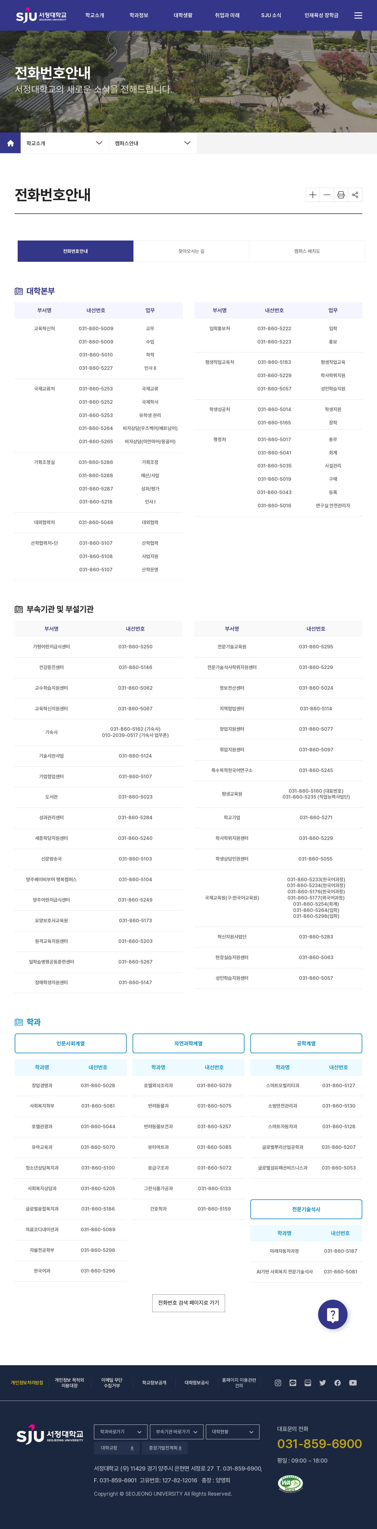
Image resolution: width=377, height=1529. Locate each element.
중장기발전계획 (165, 1448)
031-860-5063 (316, 957)
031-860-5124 (135, 756)
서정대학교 (41, 15)
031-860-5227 (96, 368)
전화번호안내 (75, 251)
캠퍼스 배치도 (307, 251)
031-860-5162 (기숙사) (135, 729)
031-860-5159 (214, 1209)
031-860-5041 (274, 453)
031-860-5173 (135, 920)
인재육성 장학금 (322, 15)
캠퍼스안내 (126, 143)
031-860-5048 (96, 522)
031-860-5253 (96, 389)
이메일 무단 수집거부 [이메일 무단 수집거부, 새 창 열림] (112, 1383)
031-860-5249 (135, 900)
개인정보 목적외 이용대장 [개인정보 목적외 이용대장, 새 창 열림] (69, 1383)
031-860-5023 (135, 797)
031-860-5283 (316, 937)
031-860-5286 (96, 462)
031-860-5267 (135, 962)
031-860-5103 (135, 859)
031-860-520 (134, 941)
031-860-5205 (98, 1188)
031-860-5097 (316, 750)
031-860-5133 (214, 1188)
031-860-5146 (135, 667)
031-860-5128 (338, 1126)
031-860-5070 (98, 1147)
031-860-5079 (214, 1085)
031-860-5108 (96, 556)
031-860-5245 (316, 770)
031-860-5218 (96, 502)
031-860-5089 (98, 1229)
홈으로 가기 (10, 143)
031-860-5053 (339, 1168)
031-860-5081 (98, 1106)
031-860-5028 (98, 1085)
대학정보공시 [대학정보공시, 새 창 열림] (197, 1383)
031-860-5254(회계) (316, 904)
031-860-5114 (316, 709)
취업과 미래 (227, 15)
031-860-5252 (96, 402)
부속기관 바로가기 (173, 1432)
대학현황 (220, 1432)
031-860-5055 (315, 859)
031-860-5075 (214, 1106)
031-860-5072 (214, 1168)
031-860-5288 (96, 475)
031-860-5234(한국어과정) (316, 885)
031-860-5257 (214, 1126)
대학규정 (117, 1448)
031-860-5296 (98, 1250)
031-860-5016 (274, 505)
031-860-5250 (135, 647)
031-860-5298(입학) (316, 916)
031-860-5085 (214, 1147)
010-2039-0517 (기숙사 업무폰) (135, 735)
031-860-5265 (96, 441)
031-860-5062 (135, 688)
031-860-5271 (316, 817)
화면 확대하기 (313, 195)
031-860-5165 (274, 423)
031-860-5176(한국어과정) (316, 891)
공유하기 (355, 195)
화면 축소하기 (327, 195)
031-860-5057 (274, 389)
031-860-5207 (339, 1147)
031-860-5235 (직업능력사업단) (316, 797)
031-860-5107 (96, 543)
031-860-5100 (98, 1168)
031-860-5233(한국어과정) (316, 879)
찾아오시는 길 (191, 251)
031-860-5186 (98, 1209)
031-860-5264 (96, 428)
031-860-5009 (96, 328)
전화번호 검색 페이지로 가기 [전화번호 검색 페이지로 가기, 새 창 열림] (191, 1302)
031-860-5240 (135, 838)
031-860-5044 (98, 1126)
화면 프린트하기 (341, 195)
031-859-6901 (118, 1480)
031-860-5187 (340, 1251)
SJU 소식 (271, 15)
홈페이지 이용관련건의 (239, 1383)
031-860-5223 (274, 342)
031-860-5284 (135, 817)
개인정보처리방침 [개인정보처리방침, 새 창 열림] (27, 1383)
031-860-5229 (274, 375)
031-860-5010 (96, 355)
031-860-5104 (135, 879)
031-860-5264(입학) (316, 910)
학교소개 (94, 15)
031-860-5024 (316, 688)
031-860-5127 (338, 1085)
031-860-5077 (316, 729)
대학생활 (183, 15)
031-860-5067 (135, 709)
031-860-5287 (96, 489)
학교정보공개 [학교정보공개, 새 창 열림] (154, 1383)
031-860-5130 (338, 1106)
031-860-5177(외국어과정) (316, 898)
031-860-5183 (274, 362)
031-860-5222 (274, 328)
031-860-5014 (274, 409)
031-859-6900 (242, 1468)
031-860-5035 (274, 466)
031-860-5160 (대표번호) (316, 791)
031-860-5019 (274, 479)
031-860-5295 (316, 647)
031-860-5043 (274, 492)
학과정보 (139, 15)
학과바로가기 (112, 1432)
